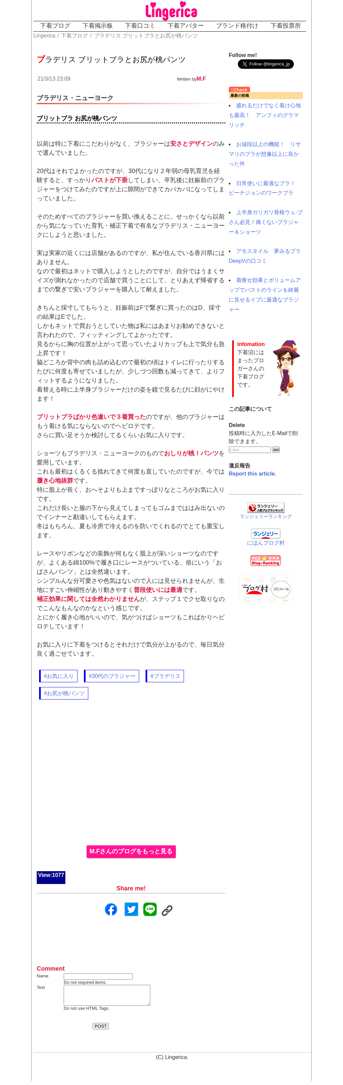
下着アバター (185, 25)
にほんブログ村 (266, 543)
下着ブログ (55, 25)
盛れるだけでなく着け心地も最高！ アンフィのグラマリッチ (265, 115)
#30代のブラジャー (112, 676)
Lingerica (176, 1061)
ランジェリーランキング (266, 516)
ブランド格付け (237, 25)
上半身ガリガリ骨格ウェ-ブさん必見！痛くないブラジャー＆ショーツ (266, 222)
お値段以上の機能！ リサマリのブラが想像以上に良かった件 (265, 154)
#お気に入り (59, 676)
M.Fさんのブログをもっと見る (131, 851)
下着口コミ (140, 25)
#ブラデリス (166, 676)
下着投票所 (286, 25)
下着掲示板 (98, 25)
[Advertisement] (131, 776)
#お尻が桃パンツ (64, 693)
